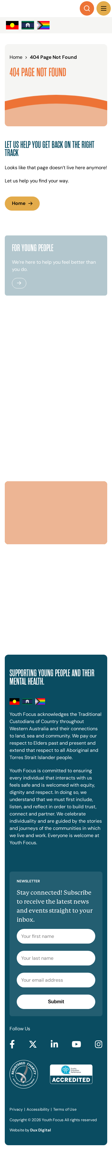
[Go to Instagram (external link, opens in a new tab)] (98, 1044)
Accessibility (38, 1109)
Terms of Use (64, 1109)
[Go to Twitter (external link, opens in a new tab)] (33, 1044)
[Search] (87, 8)
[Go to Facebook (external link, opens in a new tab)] (12, 1044)
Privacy (16, 1109)
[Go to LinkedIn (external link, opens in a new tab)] (54, 1044)
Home (18, 203)
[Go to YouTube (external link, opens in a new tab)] (76, 1044)
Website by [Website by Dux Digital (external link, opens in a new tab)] (30, 1130)
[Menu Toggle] (103, 8)
